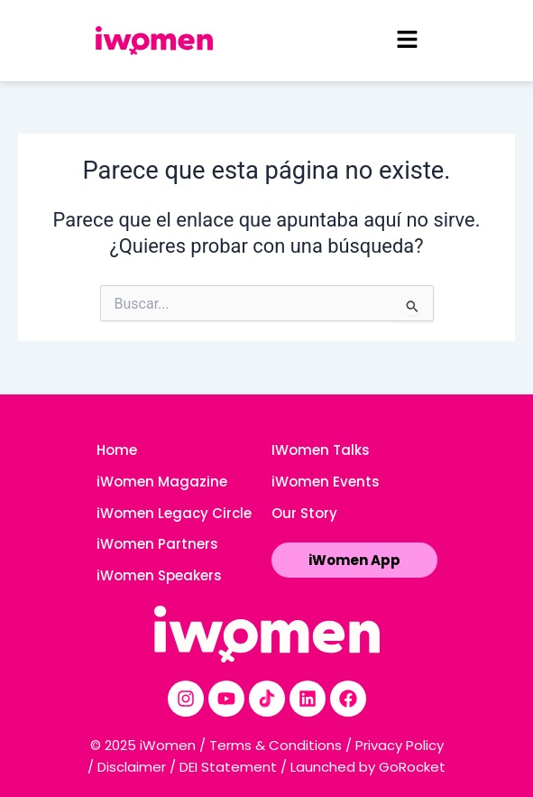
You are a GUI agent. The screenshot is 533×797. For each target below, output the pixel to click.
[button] (407, 40)
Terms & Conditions (275, 745)
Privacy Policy (399, 745)
